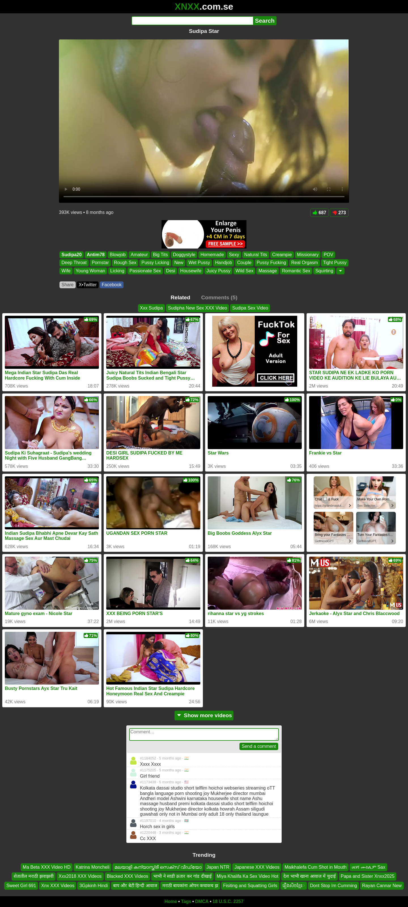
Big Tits (160, 254)
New (178, 262)
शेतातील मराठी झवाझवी (34, 876)
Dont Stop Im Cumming (333, 885)
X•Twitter (88, 284)
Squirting (324, 270)
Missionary (307, 254)
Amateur (139, 254)
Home (171, 901)
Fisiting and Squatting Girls (250, 885)
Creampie (282, 254)
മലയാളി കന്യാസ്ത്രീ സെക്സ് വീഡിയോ (157, 867)
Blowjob (118, 254)
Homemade (212, 254)
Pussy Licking (155, 262)
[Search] (192, 20)
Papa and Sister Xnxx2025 (367, 876)
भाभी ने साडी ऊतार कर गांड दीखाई (182, 876)
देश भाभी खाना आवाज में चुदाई (309, 876)
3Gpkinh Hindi (93, 885)
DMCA (202, 901)
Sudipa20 (71, 254)
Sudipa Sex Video (250, 308)
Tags (186, 901)
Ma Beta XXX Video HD (47, 867)
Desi (170, 270)
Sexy (234, 254)
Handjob (223, 262)
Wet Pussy (199, 262)
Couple (244, 262)
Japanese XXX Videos (256, 867)
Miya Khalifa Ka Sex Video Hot (248, 876)
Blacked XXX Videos (127, 876)
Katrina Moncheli (92, 867)
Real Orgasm (304, 262)
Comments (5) (219, 297)
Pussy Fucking (271, 262)
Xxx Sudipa (151, 308)
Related (180, 297)
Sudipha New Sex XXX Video (197, 308)
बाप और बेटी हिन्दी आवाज (135, 885)
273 (339, 212)
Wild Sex (244, 270)
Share (67, 284)
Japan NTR (218, 867)
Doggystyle (184, 254)
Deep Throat (74, 262)
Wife (66, 270)
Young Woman (90, 270)
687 (319, 212)
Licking (117, 270)
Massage (267, 270)
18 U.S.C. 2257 (227, 901)
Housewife (190, 270)
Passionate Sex (145, 270)
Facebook (112, 284)
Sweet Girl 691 (21, 885)
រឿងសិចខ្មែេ (293, 885)
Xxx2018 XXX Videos (80, 876)
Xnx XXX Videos (57, 885)
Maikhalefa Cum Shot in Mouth (315, 867)
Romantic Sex (296, 270)
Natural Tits (255, 254)
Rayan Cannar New (382, 885)
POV (328, 254)
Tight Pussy (335, 262)
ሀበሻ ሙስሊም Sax (368, 867)
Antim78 (96, 254)
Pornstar (100, 262)
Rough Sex (125, 262)
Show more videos (204, 715)
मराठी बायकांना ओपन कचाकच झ (190, 885)
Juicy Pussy (218, 270)
